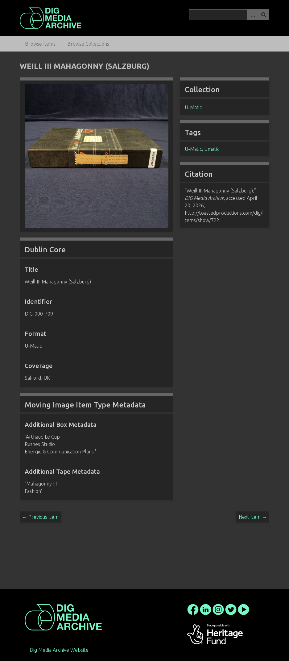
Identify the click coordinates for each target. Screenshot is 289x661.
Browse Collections (88, 44)
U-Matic (193, 107)
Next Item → (253, 517)
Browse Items (40, 44)
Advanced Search (252, 14)
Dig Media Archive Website (59, 650)
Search (263, 14)
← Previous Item (40, 517)
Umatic (211, 149)
